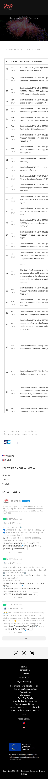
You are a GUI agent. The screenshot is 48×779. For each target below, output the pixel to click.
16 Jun (19, 523)
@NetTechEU (18, 548)
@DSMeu (7, 548)
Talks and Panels (25, 698)
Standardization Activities (25, 701)
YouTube (6, 484)
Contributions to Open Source (25, 710)
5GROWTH (13, 608)
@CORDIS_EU (35, 545)
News (24, 714)
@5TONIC (23, 545)
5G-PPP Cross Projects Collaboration (25, 707)
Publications (25, 692)
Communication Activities (25, 689)
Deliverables (24, 677)
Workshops (25, 695)
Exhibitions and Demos (25, 704)
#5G (34, 575)
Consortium (25, 670)
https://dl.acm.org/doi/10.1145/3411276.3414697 (25, 583)
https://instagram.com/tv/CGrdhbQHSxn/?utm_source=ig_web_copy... (21, 589)
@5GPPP (35, 543)
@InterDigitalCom (11, 545)
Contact (25, 673)
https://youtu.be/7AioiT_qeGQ (21, 626)
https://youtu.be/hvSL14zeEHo (17, 543)
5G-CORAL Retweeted (14, 519)
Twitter (5, 479)
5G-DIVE (11, 523)
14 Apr (21, 608)
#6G (42, 529)
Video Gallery (24, 719)
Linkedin (6, 475)
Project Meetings (24, 681)
